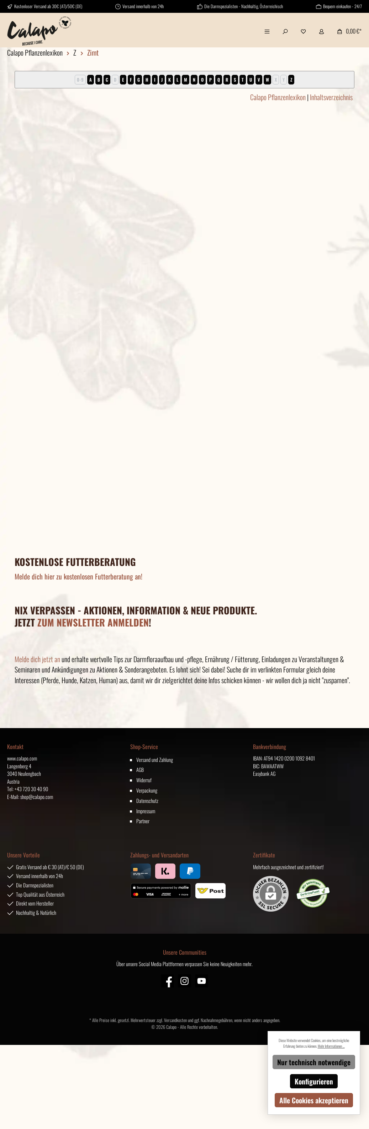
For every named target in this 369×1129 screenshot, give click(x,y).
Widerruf (144, 780)
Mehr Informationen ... (331, 1046)
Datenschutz (147, 800)
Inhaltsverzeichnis (331, 97)
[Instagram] (184, 981)
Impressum (145, 811)
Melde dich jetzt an (37, 659)
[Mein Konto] (321, 31)
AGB (140, 769)
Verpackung (146, 790)
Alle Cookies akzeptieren (313, 1100)
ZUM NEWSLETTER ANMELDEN (93, 622)
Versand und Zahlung (154, 759)
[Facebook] (167, 981)
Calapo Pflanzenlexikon (278, 97)
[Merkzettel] (303, 31)
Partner (142, 821)
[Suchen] (285, 31)
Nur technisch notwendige (313, 1062)
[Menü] (267, 31)
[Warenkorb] (347, 31)
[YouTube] (202, 981)
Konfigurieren (314, 1081)
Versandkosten (175, 1020)
